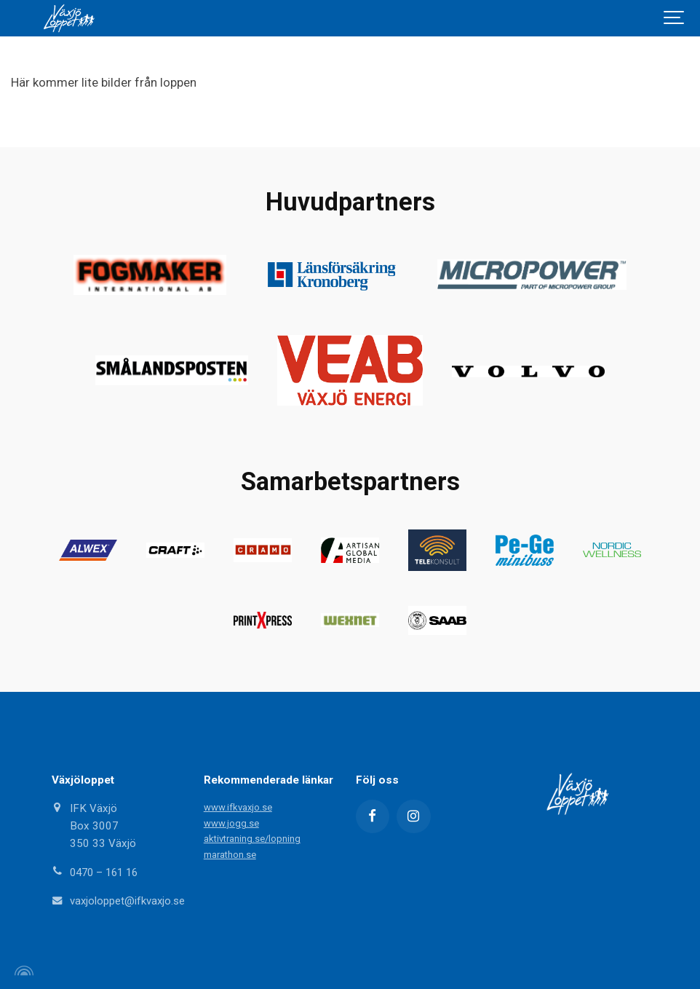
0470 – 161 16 (107, 871)
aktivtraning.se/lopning (253, 837)
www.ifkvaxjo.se (238, 805)
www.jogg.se (231, 821)
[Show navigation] (674, 18)
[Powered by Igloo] (22, 969)
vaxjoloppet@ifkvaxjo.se (128, 899)
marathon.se (230, 852)
